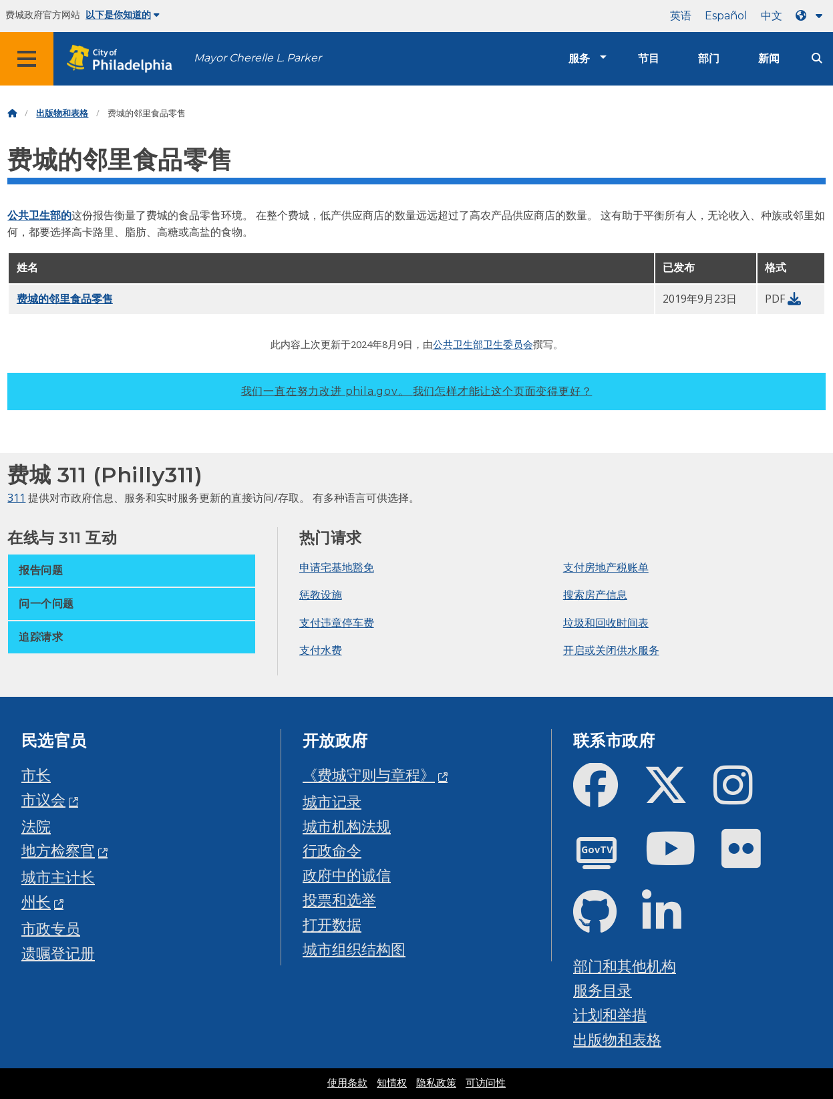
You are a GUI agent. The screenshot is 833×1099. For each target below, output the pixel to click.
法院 (36, 826)
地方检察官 (58, 850)
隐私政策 (436, 1083)
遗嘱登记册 (58, 953)
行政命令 (332, 850)
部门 (708, 58)
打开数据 (332, 924)
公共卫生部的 (39, 215)
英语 (680, 15)
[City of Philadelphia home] (123, 59)
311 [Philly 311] (16, 497)
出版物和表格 (62, 113)
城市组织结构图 (354, 949)
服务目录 (602, 989)
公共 (443, 344)
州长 (36, 901)
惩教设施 (320, 594)
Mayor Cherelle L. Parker (257, 57)
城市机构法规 (347, 826)
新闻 (769, 58)
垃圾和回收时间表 (606, 622)
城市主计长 (58, 877)
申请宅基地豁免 (336, 567)
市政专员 (50, 928)
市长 (36, 774)
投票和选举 (339, 899)
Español (726, 15)
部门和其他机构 (624, 965)
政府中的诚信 (347, 875)
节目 (648, 58)
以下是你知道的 (123, 14)
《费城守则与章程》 (369, 774)
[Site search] (817, 58)
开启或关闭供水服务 (611, 650)
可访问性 (486, 1083)
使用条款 (347, 1083)
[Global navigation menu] (26, 59)
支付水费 (320, 650)
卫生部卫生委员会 (493, 344)
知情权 (392, 1083)
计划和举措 (610, 1014)
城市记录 (332, 801)
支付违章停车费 (336, 622)
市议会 (43, 799)
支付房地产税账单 (606, 567)
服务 (579, 58)
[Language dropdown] (811, 16)
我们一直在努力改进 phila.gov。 (417, 391)
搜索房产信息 (595, 594)
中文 (771, 15)
